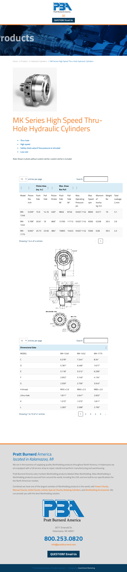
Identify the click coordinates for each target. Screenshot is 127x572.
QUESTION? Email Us (63, 20)
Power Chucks (101, 486)
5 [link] (100, 413)
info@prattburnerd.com (63, 544)
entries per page (35, 179)
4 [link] (95, 413)
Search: (79, 179)
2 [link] (85, 413)
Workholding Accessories (97, 490)
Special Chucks (56, 490)
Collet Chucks (34, 490)
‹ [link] (95, 241)
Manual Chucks (20, 490)
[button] (21, 187)
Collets (44, 490)
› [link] (105, 241)
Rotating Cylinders (72, 490)
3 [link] (90, 413)
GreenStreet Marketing (86, 568)
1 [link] (100, 241)
